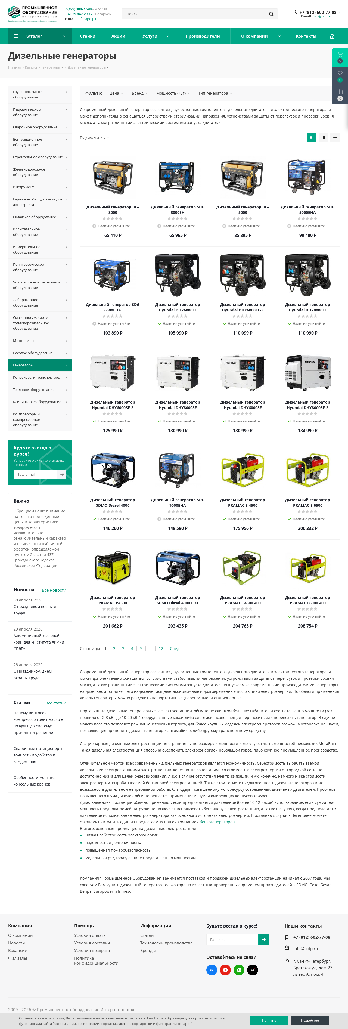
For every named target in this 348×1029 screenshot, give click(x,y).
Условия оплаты (90, 935)
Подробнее (310, 1020)
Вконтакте (211, 970)
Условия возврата (92, 950)
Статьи (147, 935)
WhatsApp (239, 970)
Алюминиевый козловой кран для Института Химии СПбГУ (39, 642)
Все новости (54, 590)
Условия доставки (92, 942)
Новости (16, 942)
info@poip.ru (88, 18)
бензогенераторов (217, 821)
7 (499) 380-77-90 (78, 9)
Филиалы (17, 958)
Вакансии (17, 950)
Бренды (148, 950)
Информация (155, 926)
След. (175, 648)
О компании (20, 935)
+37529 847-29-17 (78, 13)
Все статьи (55, 703)
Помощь (84, 926)
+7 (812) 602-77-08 (318, 12)
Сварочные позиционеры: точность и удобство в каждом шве (38, 755)
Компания (20, 926)
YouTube (225, 970)
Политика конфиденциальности (96, 960)
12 (161, 648)
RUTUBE (252, 970)
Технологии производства (166, 942)
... (150, 648)
